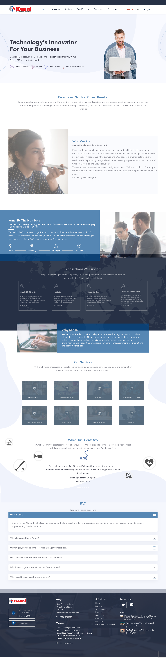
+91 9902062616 (25, 616)
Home (44, 9)
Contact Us (99, 615)
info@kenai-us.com (25, 623)
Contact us (112, 9)
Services (68, 9)
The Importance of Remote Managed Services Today (140, 624)
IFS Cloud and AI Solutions (105, 624)
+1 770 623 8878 (24, 613)
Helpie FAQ (99, 621)
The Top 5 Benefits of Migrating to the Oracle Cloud (140, 631)
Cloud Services (83, 9)
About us (56, 9)
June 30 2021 (131, 619)
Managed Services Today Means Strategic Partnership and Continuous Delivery (140, 617)
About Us (98, 618)
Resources (98, 9)
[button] (79, 487)
